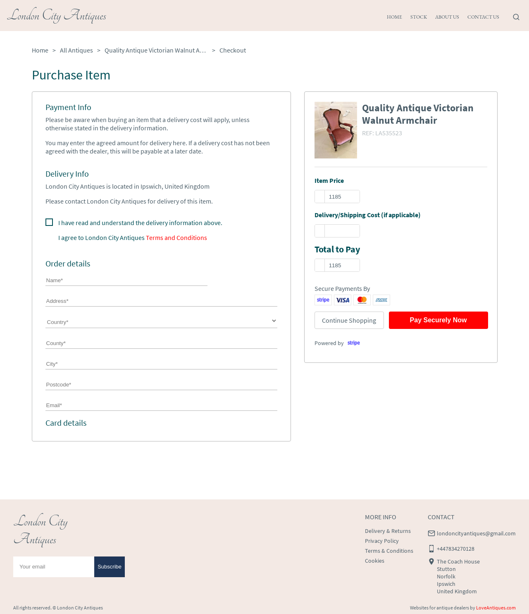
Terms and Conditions (176, 237)
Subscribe (110, 567)
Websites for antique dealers (439, 607)
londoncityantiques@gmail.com (476, 533)
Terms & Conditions (389, 550)
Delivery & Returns (388, 531)
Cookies (374, 560)
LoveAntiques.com (496, 607)
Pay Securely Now (438, 320)
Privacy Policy (382, 540)
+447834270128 (455, 548)
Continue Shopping (349, 320)
